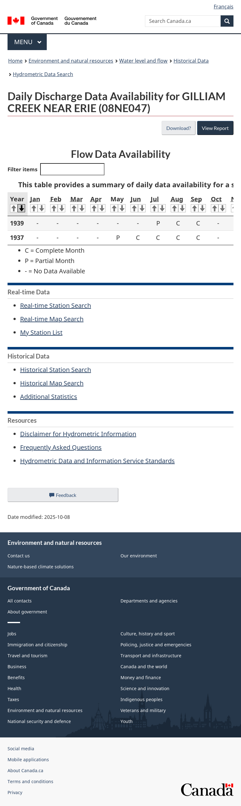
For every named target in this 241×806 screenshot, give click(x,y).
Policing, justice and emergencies (155, 645)
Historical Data (191, 60)
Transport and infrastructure (150, 656)
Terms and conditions (30, 781)
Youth (126, 721)
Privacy (15, 792)
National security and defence (39, 721)
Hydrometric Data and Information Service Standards (97, 461)
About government (27, 612)
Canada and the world (143, 666)
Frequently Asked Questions (61, 447)
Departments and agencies (149, 601)
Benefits (16, 677)
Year (17, 204)
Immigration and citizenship (37, 645)
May (118, 204)
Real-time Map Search (51, 319)
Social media (21, 749)
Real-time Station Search (55, 305)
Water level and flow (143, 60)
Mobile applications (28, 759)
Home (15, 60)
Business (17, 666)
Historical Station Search (55, 369)
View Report (215, 128)
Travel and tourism (27, 656)
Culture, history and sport (147, 634)
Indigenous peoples (141, 699)
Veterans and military (143, 710)
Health (14, 688)
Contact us (19, 556)
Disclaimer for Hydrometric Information (78, 434)
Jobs (12, 634)
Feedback (69, 496)
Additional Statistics (48, 396)
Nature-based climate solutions (41, 567)
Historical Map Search (51, 383)
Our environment (138, 556)
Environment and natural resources (71, 60)
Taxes (13, 699)
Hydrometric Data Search (43, 74)
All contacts (20, 601)
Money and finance (140, 677)
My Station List (41, 332)
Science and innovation (144, 688)
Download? (178, 128)
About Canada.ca (25, 770)
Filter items (56, 169)
